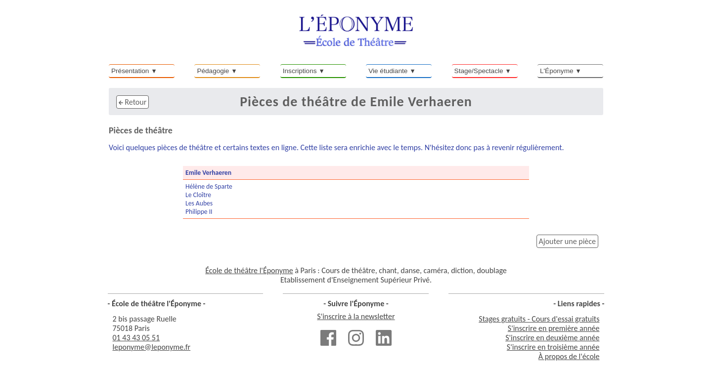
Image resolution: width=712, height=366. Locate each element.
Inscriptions (300, 71)
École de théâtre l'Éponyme (249, 270)
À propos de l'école (569, 356)
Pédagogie (213, 71)
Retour (132, 102)
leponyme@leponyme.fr (152, 347)
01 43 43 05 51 (136, 337)
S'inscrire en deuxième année (552, 337)
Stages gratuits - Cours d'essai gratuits (539, 319)
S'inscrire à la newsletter (356, 316)
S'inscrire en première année (554, 328)
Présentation (130, 71)
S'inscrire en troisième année (553, 347)
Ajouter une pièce (567, 241)
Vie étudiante (387, 71)
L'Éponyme (557, 71)
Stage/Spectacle (478, 71)
